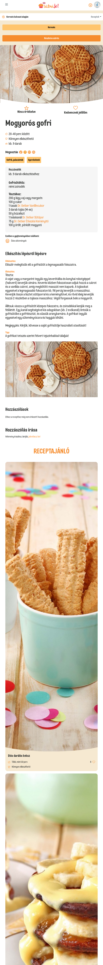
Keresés (51, 27)
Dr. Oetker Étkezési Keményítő (31, 221)
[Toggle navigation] (6, 5)
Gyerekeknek (34, 159)
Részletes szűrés (51, 38)
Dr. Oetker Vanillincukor (31, 206)
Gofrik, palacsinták (15, 159)
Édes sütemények (15, 241)
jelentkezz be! (34, 436)
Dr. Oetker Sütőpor (33, 217)
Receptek (95, 16)
